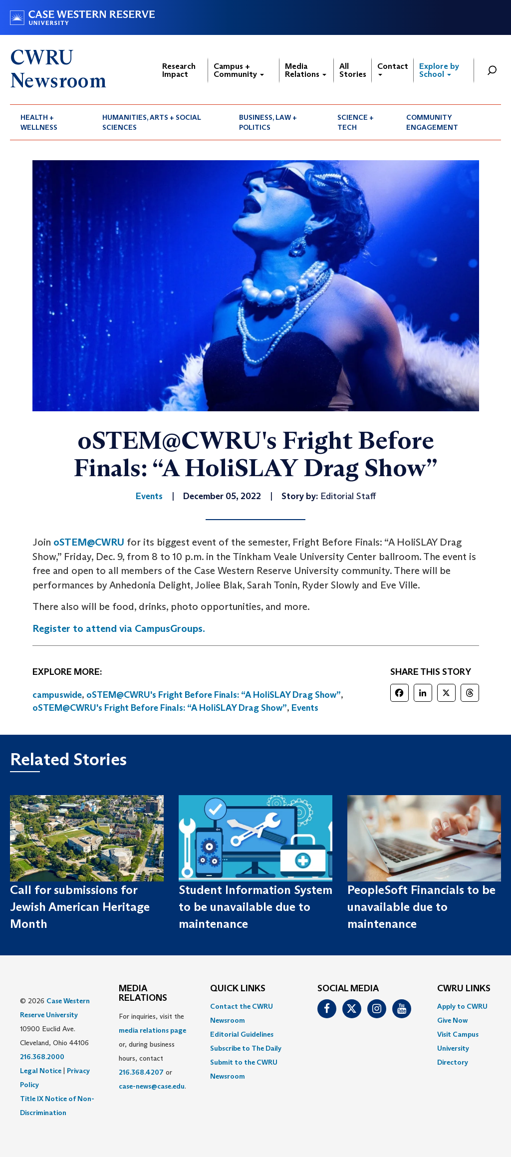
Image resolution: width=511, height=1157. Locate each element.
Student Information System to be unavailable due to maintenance (255, 906)
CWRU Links (464, 989)
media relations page (152, 1030)
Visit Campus (458, 1034)
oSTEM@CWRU (88, 542)
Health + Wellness (38, 122)
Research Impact (179, 70)
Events (304, 707)
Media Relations (305, 70)
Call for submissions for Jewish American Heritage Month (80, 906)
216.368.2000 (42, 1056)
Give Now (452, 1020)
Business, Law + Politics (268, 122)
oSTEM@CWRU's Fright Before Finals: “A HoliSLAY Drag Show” (213, 694)
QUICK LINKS (237, 989)
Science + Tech (355, 122)
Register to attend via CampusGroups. (118, 628)
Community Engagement (432, 122)
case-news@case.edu (152, 1086)
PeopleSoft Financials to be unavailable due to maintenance (421, 906)
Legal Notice (40, 1070)
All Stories (352, 70)
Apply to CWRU (462, 1006)
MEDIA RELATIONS (143, 994)
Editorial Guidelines (241, 1034)
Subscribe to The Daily (245, 1048)
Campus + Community (239, 70)
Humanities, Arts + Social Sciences (151, 122)
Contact (392, 68)
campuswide (57, 694)
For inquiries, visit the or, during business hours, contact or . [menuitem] (152, 1051)
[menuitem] (51, 122)
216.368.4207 (141, 1072)
